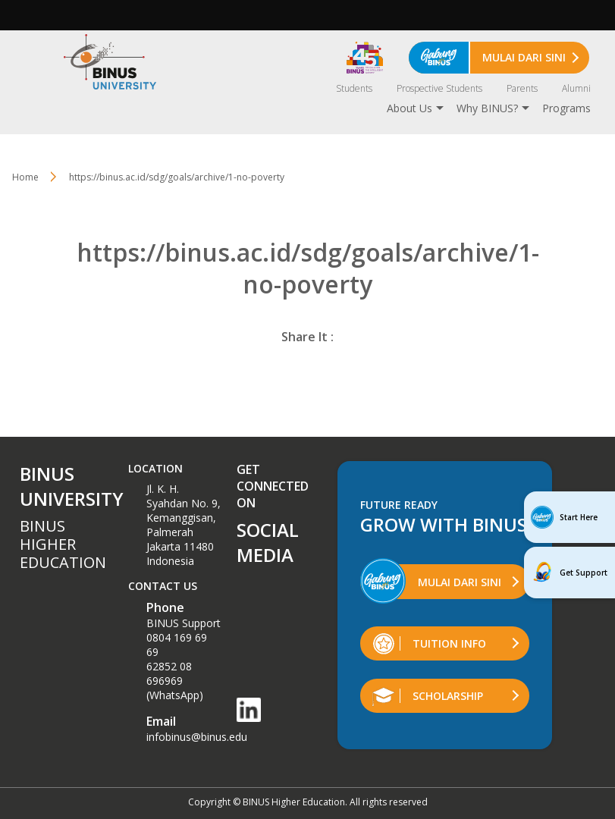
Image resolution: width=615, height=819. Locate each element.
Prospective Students (439, 88)
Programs (566, 108)
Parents (522, 88)
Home (25, 177)
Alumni (576, 88)
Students (354, 88)
